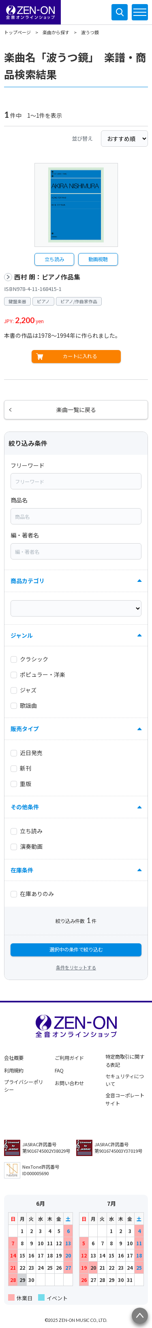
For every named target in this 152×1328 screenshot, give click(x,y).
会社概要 (14, 1058)
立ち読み (54, 259)
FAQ (59, 1070)
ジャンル (22, 635)
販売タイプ (25, 729)
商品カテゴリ (28, 581)
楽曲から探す (56, 32)
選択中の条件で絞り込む (76, 949)
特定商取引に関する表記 (124, 1060)
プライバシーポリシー (23, 1086)
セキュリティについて (124, 1080)
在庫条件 (22, 870)
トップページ (17, 32)
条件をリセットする (76, 967)
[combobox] (76, 481)
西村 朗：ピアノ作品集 (47, 277)
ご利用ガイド (69, 1058)
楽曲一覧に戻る (76, 409)
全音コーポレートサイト (124, 1099)
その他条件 (25, 807)
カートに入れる (80, 356)
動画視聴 (98, 259)
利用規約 (14, 1070)
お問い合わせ (69, 1083)
